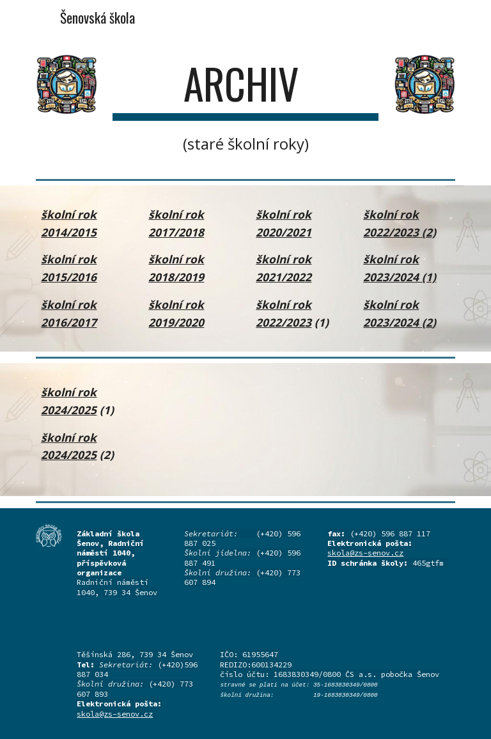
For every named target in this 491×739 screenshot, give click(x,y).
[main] (245, 106)
